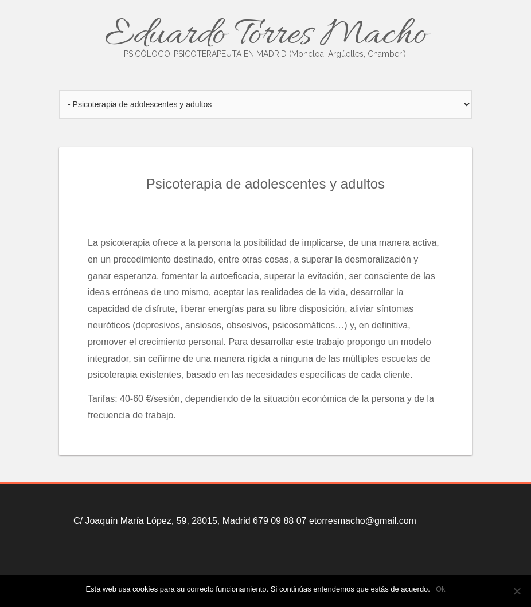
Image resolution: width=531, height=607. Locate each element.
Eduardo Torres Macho (265, 35)
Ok (441, 589)
